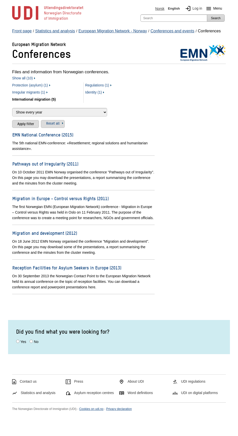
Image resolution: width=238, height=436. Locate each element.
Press (78, 381)
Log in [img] (192, 8)
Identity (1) (93, 92)
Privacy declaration (119, 409)
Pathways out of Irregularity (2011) (45, 164)
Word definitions (140, 393)
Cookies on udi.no (91, 409)
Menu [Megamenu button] (213, 8)
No (36, 342)
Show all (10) (22, 78)
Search (216, 18)
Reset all (53, 123)
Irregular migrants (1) (28, 92)
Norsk (159, 9)
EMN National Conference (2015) (42, 134)
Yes (23, 342)
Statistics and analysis (38, 393)
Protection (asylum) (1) (30, 85)
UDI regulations (193, 381)
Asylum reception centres (94, 393)
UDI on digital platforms (199, 393)
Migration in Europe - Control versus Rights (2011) (60, 198)
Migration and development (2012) (44, 233)
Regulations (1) (97, 85)
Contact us (28, 381)
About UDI (136, 381)
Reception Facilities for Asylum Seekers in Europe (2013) (66, 267)
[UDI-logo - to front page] (47, 20)
